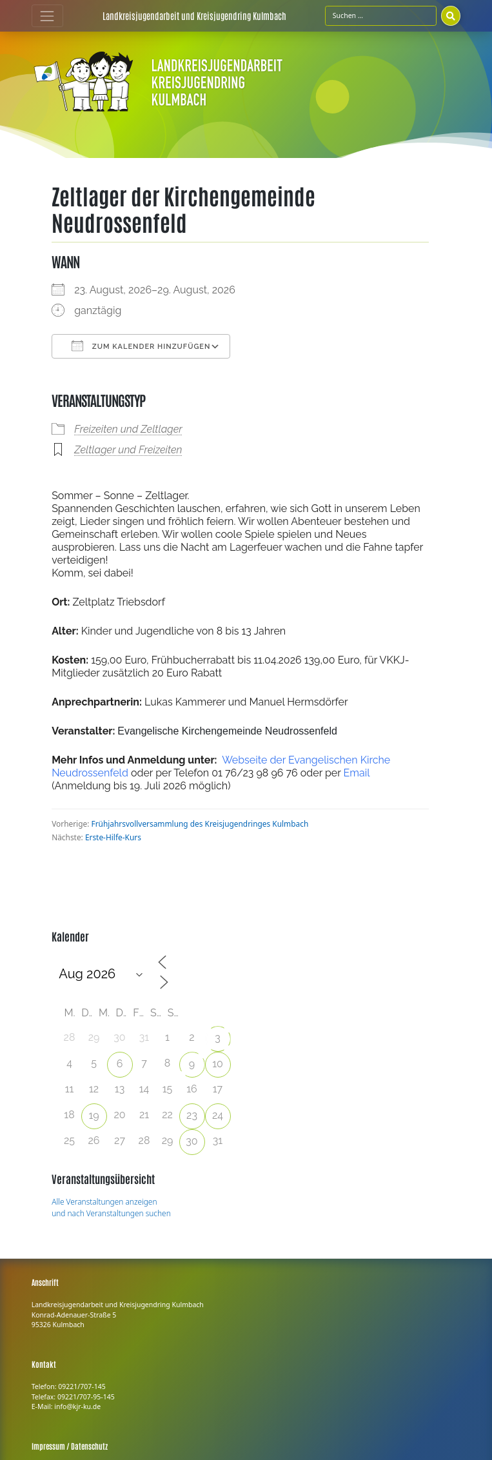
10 (217, 1064)
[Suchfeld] (381, 15)
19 (93, 1115)
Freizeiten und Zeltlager (128, 429)
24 (217, 1115)
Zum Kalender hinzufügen (141, 345)
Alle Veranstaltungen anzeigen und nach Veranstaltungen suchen (111, 1207)
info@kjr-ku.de (77, 1406)
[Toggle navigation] (47, 16)
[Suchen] (450, 15)
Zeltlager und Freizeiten (128, 450)
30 (191, 1141)
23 (191, 1115)
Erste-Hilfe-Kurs (113, 837)
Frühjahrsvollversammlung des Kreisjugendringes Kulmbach (200, 823)
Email (356, 773)
